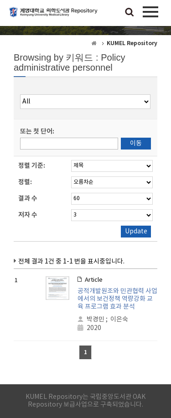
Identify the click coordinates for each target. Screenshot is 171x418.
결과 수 (27, 198)
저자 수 (27, 215)
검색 (129, 12)
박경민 (95, 319)
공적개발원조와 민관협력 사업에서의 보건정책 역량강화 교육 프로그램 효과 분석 (117, 299)
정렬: (25, 182)
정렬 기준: (31, 166)
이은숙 (119, 319)
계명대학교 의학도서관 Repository (54, 16)
